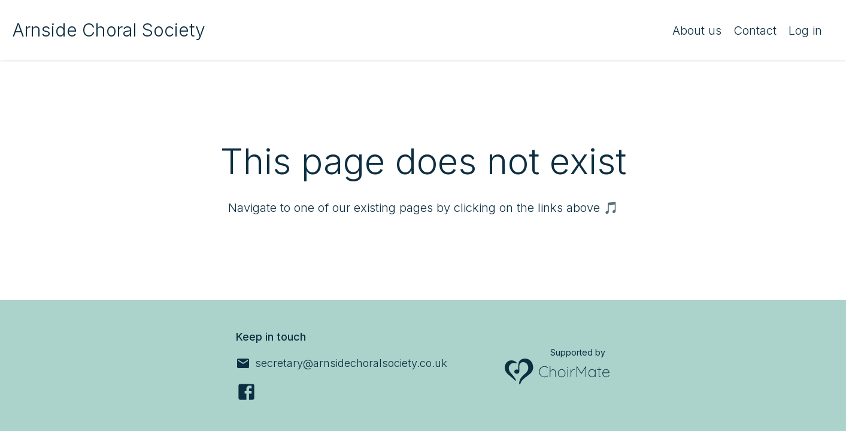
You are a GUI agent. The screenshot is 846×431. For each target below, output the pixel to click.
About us (696, 30)
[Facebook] (246, 391)
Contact (755, 30)
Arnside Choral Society (108, 30)
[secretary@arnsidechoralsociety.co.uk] (341, 363)
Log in (805, 30)
